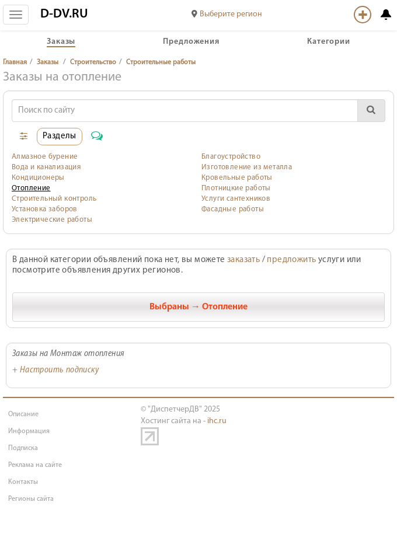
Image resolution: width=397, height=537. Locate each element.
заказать (243, 260)
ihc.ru (217, 421)
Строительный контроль (54, 199)
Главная (15, 62)
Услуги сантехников (235, 199)
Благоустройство (230, 157)
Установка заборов (45, 209)
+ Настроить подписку (55, 370)
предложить (291, 260)
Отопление (31, 188)
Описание (23, 414)
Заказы (47, 62)
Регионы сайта (31, 499)
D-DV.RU (64, 14)
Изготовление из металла (246, 167)
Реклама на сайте (35, 465)
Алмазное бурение (45, 157)
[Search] (185, 110)
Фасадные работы (232, 209)
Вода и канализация (46, 167)
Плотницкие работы (236, 188)
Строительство (93, 62)
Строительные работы (161, 62)
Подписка (23, 448)
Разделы (59, 136)
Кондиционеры (38, 178)
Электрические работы (52, 220)
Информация (29, 431)
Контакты (23, 482)
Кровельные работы (237, 178)
